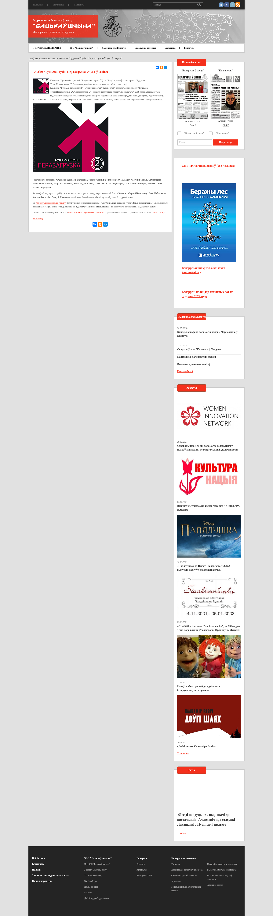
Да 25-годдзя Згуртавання (96, 898)
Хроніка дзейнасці (93, 875)
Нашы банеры (91, 886)
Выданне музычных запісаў (193, 364)
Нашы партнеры (42, 881)
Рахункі (88, 892)
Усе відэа (182, 833)
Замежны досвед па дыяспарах (50, 875)
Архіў (193, 125)
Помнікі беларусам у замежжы (222, 864)
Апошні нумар (192, 121)
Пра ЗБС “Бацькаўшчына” (97, 864)
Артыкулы (141, 869)
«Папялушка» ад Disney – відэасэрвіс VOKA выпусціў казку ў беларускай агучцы (203, 568)
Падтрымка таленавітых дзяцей (196, 356)
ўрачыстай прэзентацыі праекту (51, 203)
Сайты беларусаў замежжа (184, 875)
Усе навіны (183, 753)
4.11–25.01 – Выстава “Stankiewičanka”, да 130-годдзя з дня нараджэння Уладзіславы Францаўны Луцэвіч (209, 628)
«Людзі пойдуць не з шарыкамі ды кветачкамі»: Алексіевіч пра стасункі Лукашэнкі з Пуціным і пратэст (206, 819)
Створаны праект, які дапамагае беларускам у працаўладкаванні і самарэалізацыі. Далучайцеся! (207, 447)
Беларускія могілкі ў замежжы (221, 869)
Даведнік (140, 864)
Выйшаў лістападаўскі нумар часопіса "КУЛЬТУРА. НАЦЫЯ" (208, 508)
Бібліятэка (58, 4)
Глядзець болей (185, 371)
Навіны (36, 869)
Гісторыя (175, 864)
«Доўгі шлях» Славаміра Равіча (196, 746)
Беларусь (189, 48)
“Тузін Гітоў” (158, 212)
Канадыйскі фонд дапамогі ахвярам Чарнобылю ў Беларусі (207, 334)
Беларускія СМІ (144, 875)
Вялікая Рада (90, 881)
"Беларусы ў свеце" (194, 133)
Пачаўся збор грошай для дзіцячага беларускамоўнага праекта (198, 688)
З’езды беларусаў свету (95, 869)
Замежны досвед (215, 885)
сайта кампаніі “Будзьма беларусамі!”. (86, 212)
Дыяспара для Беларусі (114, 48)
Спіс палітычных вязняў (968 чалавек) (208, 165)
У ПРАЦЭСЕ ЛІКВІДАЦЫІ (47, 48)
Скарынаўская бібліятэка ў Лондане (199, 349)
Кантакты (79, 4)
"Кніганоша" (223, 133)
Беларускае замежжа (145, 48)
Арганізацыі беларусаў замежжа (187, 869)
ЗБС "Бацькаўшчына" (81, 48)
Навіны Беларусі (48, 58)
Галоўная (38, 4)
